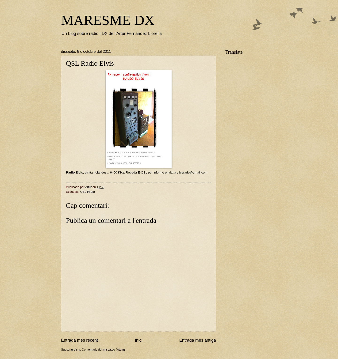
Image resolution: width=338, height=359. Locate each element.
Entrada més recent (79, 340)
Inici (138, 340)
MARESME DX (107, 20)
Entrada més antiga (197, 340)
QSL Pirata (87, 191)
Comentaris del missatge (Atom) (103, 349)
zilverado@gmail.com (192, 172)
